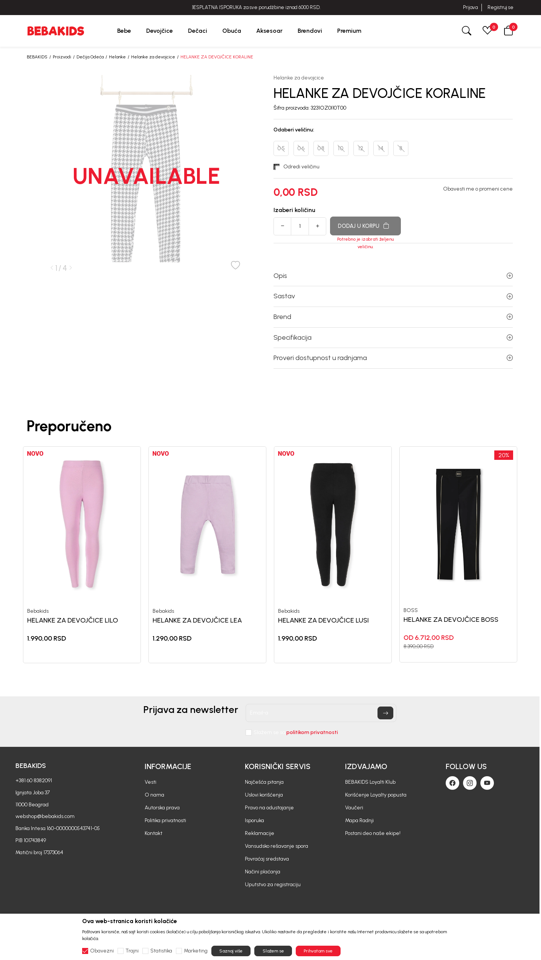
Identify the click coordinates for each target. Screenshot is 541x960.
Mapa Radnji (359, 820)
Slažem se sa (296, 732)
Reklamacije (259, 833)
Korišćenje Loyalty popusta (376, 795)
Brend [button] (393, 317)
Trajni (132, 951)
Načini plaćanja (262, 871)
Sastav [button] (393, 296)
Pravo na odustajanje (269, 807)
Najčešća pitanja (264, 782)
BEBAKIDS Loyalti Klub (370, 782)
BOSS (410, 610)
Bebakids (38, 611)
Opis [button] (393, 276)
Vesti (150, 782)
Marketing (196, 951)
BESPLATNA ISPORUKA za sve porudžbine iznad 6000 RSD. (270, 7)
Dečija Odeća (90, 57)
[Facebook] (452, 783)
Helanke (117, 57)
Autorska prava (162, 807)
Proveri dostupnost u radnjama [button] (393, 358)
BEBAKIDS (37, 57)
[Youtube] (487, 783)
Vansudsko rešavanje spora (276, 846)
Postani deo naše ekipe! (372, 833)
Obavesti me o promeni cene (478, 189)
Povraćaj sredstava (267, 859)
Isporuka (254, 820)
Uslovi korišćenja (264, 795)
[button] (508, 31)
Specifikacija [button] (393, 337)
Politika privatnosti (165, 820)
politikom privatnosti (312, 732)
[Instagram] (470, 783)
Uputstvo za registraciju (273, 884)
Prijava (470, 7)
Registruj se (500, 7)
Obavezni (102, 951)
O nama (154, 795)
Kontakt (153, 833)
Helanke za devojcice (153, 57)
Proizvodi (62, 57)
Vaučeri (354, 807)
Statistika (161, 951)
